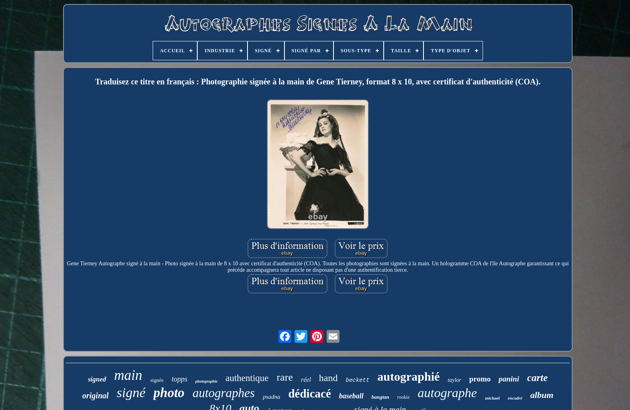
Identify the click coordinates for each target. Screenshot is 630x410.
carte (537, 377)
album (541, 395)
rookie (403, 397)
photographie (206, 381)
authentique (246, 378)
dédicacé (309, 393)
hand (328, 378)
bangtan (380, 397)
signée (157, 380)
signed (97, 379)
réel (306, 379)
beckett (357, 380)
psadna (271, 397)
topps (179, 379)
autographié (408, 376)
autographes (223, 393)
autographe (447, 392)
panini (509, 379)
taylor (454, 380)
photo (168, 392)
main (128, 375)
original (95, 395)
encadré (515, 398)
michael (492, 398)
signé (131, 392)
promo (480, 379)
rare (285, 377)
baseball (351, 396)
